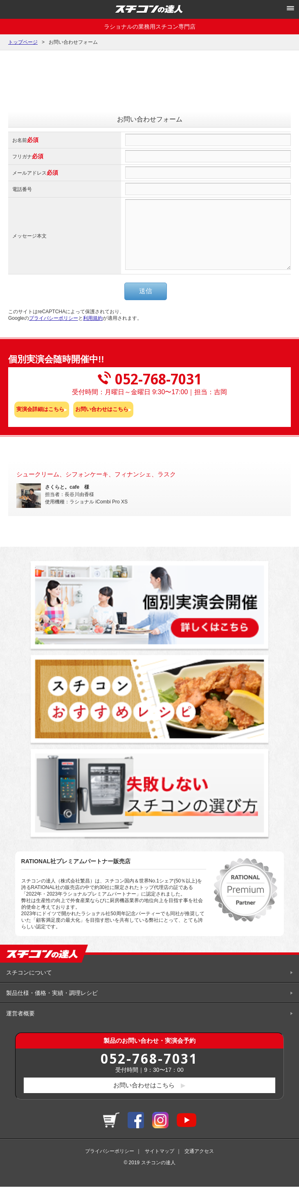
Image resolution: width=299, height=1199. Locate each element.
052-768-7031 (149, 1070)
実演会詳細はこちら (40, 421)
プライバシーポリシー (53, 330)
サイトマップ (159, 1163)
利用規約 (93, 330)
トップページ (23, 42)
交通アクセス (199, 1163)
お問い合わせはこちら (101, 421)
